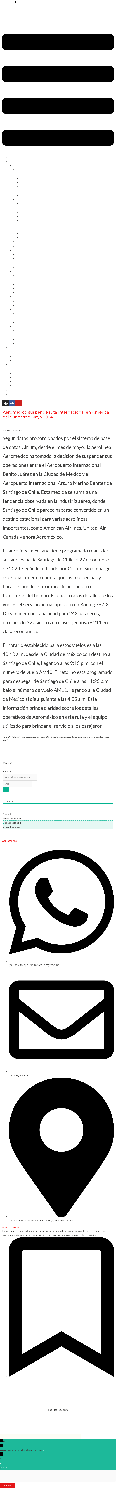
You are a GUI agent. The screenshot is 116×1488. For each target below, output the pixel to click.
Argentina (21, 258)
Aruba (19, 275)
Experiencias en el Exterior (25, 373)
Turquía (19, 330)
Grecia (19, 322)
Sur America (18, 250)
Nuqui (22, 233)
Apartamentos (19, 351)
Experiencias (22, 224)
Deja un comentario (12, 422)
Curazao (20, 284)
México (19, 301)
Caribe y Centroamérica (24, 271)
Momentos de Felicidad (23, 385)
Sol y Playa (21, 169)
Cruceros (17, 377)
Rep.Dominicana (24, 292)
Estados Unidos (23, 305)
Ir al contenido (9, 2)
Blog (11, 390)
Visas (15, 381)
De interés (14, 364)
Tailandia (20, 343)
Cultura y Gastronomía (27, 199)
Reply (4, 1467)
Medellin (23, 207)
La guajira (24, 228)
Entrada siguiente (103, 754)
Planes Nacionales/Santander (30, 241)
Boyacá (23, 212)
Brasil (18, 267)
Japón (19, 334)
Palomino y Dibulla (28, 195)
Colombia (17, 165)
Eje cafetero (25, 203)
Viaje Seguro (62, 422)
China (19, 339)
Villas (15, 360)
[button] (58, 90)
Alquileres (14, 347)
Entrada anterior (12, 754)
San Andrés (25, 186)
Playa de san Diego (28, 190)
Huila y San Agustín (28, 216)
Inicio (11, 157)
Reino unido (21, 317)
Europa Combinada (25, 313)
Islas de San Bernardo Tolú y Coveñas (37, 182)
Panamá (20, 288)
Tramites (42, 422)
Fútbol (19, 246)
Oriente (16, 326)
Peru (18, 262)
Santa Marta (25, 178)
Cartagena (24, 173)
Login (5, 767)
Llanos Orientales (28, 237)
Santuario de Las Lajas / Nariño (34, 220)
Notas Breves (30, 422)
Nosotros (16, 368)
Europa (16, 309)
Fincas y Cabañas (21, 356)
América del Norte (21, 296)
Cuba (18, 279)
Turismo (13, 161)
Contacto (13, 394)
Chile (18, 254)
